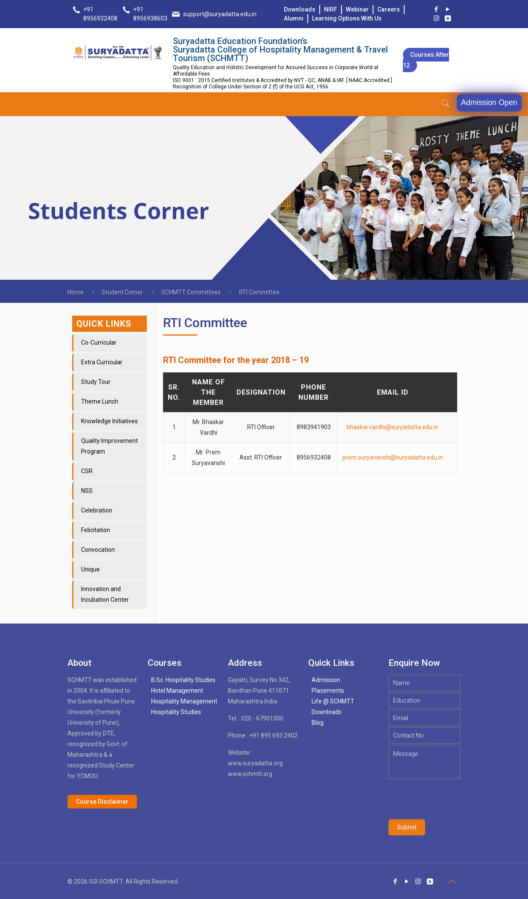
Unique (90, 569)
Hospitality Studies (176, 712)
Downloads (299, 9)
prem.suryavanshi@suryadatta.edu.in (392, 457)
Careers (388, 9)
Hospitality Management (184, 701)
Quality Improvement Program (109, 446)
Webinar (357, 9)
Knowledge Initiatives (109, 421)
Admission (326, 679)
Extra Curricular (102, 362)
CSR (87, 471)
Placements (328, 690)
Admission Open (489, 102)
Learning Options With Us (347, 18)
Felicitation (95, 530)
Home (75, 292)
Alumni (293, 18)
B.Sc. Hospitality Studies (183, 679)
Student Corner (122, 292)
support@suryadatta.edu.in (220, 14)
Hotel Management (177, 690)
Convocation (98, 549)
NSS (87, 490)
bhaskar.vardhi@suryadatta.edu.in (392, 427)
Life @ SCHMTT (333, 701)
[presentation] (453, 799)
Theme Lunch (99, 401)
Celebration (96, 510)
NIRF (330, 9)
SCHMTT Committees (191, 292)
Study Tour (96, 381)
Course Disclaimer (102, 801)
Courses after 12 (426, 60)
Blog (318, 722)
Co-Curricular (99, 342)
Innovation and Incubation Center (105, 594)
